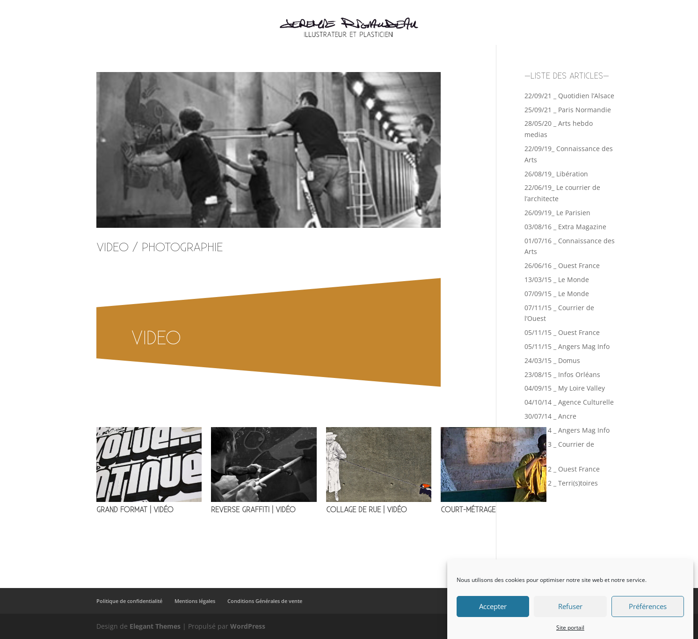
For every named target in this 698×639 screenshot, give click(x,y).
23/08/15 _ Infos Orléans (562, 374)
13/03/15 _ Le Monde (556, 279)
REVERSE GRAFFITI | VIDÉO (253, 510)
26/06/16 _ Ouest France (562, 265)
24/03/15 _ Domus (552, 360)
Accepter (493, 612)
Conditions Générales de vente (264, 600)
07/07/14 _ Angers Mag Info (567, 430)
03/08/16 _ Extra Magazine (565, 226)
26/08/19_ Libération (556, 173)
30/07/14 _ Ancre (550, 416)
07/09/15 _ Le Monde (556, 293)
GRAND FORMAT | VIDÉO (135, 510)
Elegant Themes (155, 626)
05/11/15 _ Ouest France (562, 332)
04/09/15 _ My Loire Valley (564, 388)
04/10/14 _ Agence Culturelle (569, 402)
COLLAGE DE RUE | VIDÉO (366, 510)
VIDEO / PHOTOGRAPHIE (159, 247)
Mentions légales (194, 600)
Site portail (570, 634)
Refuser (570, 612)
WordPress (247, 626)
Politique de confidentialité (129, 600)
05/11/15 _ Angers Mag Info (567, 346)
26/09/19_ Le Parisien (557, 212)
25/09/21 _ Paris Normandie (567, 109)
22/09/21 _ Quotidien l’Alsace (569, 95)
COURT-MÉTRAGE (468, 510)
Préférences (648, 612)
